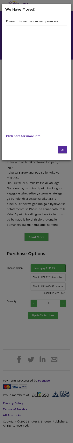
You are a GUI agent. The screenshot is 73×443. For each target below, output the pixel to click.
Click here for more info (23, 136)
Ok (62, 150)
